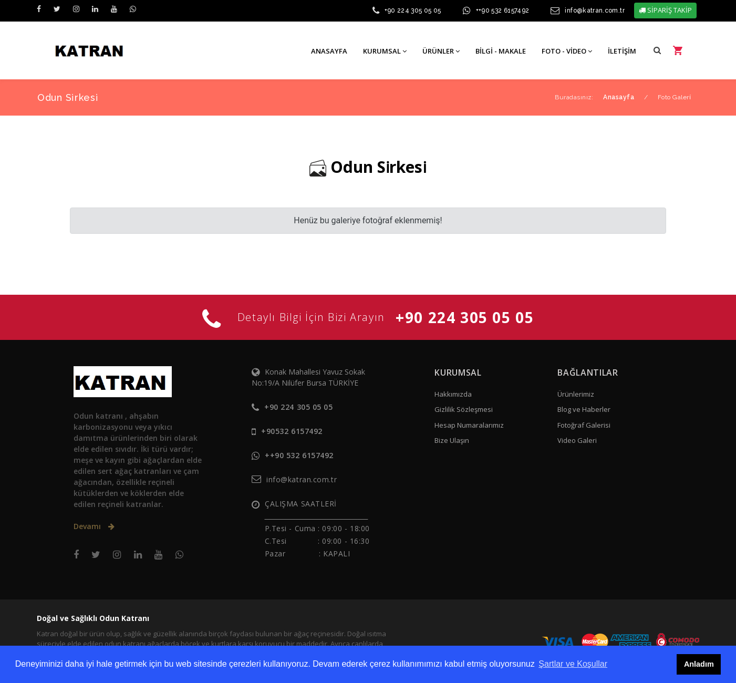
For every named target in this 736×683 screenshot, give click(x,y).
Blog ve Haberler (583, 409)
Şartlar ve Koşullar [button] (572, 663)
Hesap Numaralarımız (469, 425)
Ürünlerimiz (575, 394)
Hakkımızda (453, 394)
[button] (657, 50)
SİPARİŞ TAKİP (665, 10)
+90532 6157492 (292, 431)
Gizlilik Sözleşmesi (463, 409)
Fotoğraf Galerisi (583, 425)
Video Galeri (577, 440)
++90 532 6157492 (503, 10)
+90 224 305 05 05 (413, 10)
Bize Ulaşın (451, 440)
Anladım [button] (699, 664)
